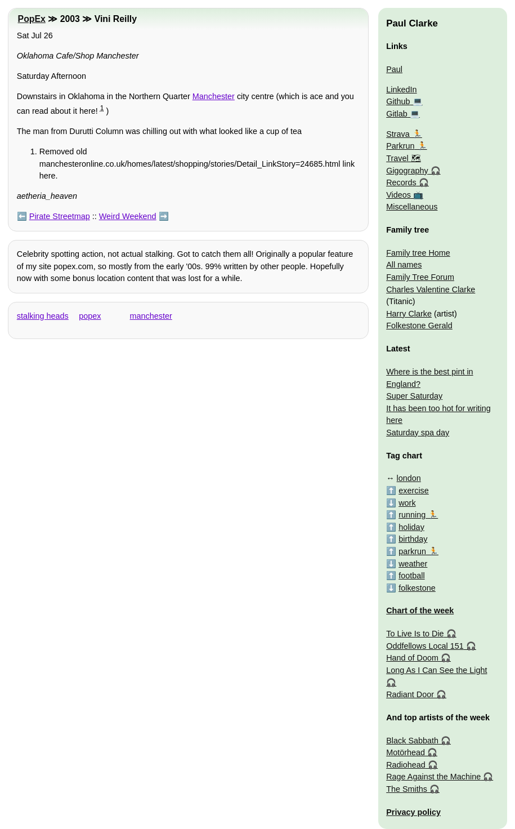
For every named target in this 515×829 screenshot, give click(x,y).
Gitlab (396, 113)
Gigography (407, 170)
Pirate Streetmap (59, 216)
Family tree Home (418, 252)
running (412, 514)
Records (401, 182)
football (411, 575)
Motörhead (405, 752)
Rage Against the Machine (433, 776)
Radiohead (406, 764)
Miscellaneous (411, 206)
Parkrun (400, 145)
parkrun (412, 551)
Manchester (213, 96)
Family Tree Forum (420, 277)
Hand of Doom (412, 657)
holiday (411, 527)
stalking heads (43, 315)
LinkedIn (401, 89)
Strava (398, 134)
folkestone (417, 587)
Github (398, 101)
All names (404, 264)
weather (412, 563)
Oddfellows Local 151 (425, 645)
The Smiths (406, 789)
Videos (398, 194)
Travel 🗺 (403, 158)
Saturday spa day (417, 432)
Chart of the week (420, 610)
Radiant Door (410, 694)
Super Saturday (414, 395)
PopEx (32, 19)
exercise (413, 490)
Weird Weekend (127, 216)
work (406, 502)
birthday (412, 538)
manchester (151, 315)
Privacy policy (413, 812)
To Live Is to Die (415, 633)
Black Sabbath (412, 740)
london (409, 478)
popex (90, 315)
